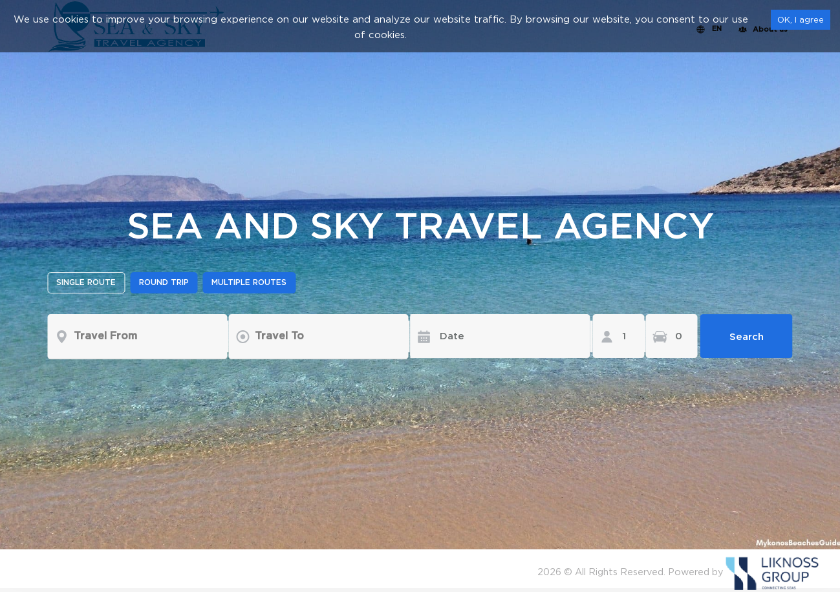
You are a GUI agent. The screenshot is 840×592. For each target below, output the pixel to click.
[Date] (491, 336)
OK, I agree (800, 19)
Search (746, 336)
